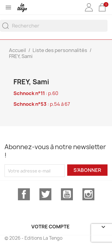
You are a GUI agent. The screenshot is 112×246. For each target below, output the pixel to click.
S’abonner (87, 170)
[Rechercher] (54, 26)
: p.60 (35, 93)
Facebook (24, 194)
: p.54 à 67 (41, 104)
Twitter (45, 194)
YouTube (67, 194)
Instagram (88, 194)
